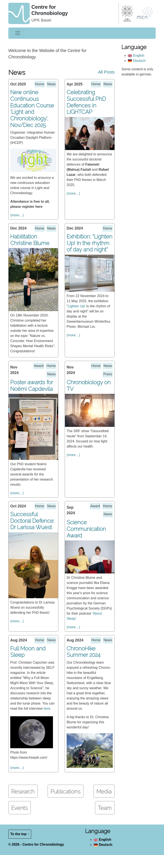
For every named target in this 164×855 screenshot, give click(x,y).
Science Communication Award (86, 529)
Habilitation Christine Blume (29, 239)
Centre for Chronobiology (49, 10)
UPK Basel (41, 20)
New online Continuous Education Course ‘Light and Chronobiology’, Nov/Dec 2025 (32, 108)
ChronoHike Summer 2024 (83, 651)
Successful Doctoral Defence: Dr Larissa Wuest (32, 520)
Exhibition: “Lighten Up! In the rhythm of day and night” (89, 243)
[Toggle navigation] (18, 33)
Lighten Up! (76, 306)
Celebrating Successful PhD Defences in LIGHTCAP (86, 102)
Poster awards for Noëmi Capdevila (31, 385)
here (47, 708)
